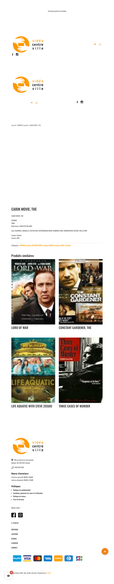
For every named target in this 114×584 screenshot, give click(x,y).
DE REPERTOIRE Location (40, 245)
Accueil (13, 125)
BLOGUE (14, 538)
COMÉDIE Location (22, 125)
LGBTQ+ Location (65, 245)
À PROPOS (14, 543)
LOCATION (14, 534)
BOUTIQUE (14, 529)
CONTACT (14, 547)
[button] (105, 551)
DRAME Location (54, 245)
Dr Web (48, 573)
